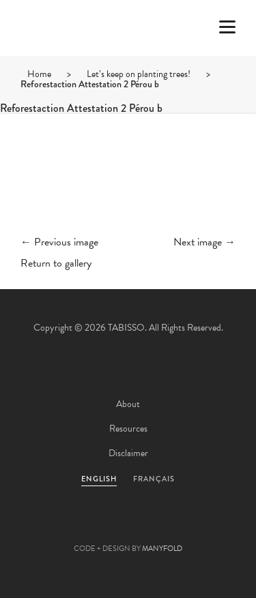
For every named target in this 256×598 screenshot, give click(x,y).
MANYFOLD (162, 548)
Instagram (202, 527)
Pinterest (128, 527)
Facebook (91, 527)
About (128, 404)
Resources (128, 428)
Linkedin (165, 527)
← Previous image (59, 242)
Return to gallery (55, 263)
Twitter (54, 527)
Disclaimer (128, 453)
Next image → (204, 242)
